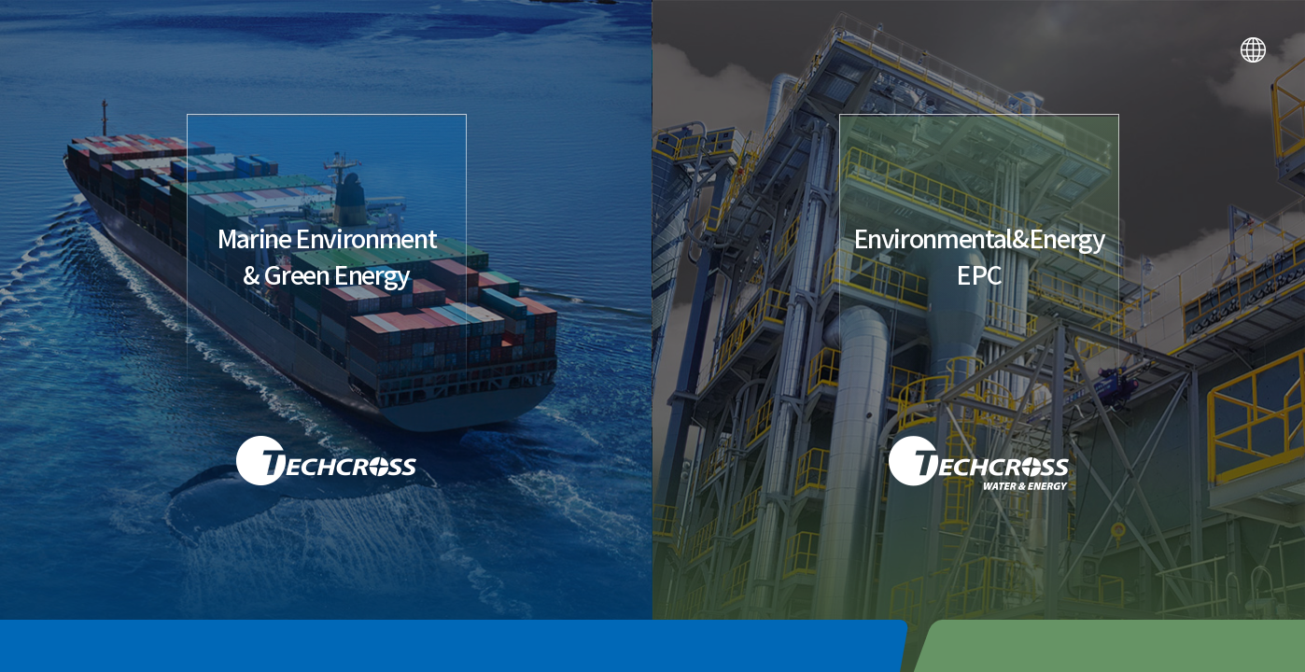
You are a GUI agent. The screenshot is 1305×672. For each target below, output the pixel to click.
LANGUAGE (1253, 50)
